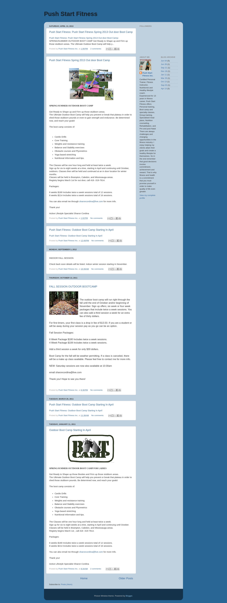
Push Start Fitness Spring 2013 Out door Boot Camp (79, 60)
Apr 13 (164, 88)
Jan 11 (164, 75)
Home (83, 578)
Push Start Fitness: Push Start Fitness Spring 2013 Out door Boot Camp (91, 32)
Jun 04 (164, 61)
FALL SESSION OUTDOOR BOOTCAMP (73, 286)
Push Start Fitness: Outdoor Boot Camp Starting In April (81, 229)
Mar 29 (164, 78)
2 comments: (96, 49)
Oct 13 (164, 82)
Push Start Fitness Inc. (147, 74)
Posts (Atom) (66, 584)
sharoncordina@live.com (91, 201)
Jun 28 (164, 64)
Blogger (129, 596)
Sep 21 (164, 68)
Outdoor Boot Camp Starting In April (70, 430)
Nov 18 (164, 71)
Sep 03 (164, 85)
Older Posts (126, 578)
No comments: (97, 218)
